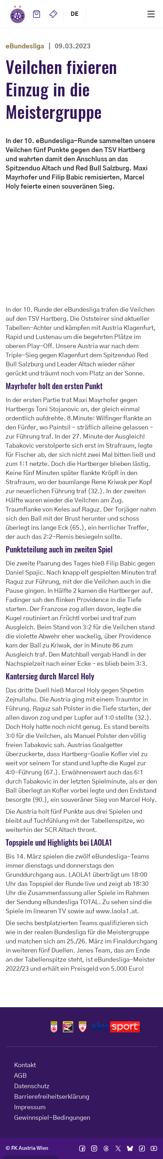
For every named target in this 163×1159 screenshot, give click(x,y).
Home (17, 14)
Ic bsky (129, 1148)
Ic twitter (118, 1148)
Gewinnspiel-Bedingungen (52, 1118)
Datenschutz (32, 1086)
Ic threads (106, 1148)
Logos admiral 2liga (83, 1026)
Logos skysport (115, 1026)
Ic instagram (94, 1148)
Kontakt (25, 1065)
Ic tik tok (141, 1148)
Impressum (30, 1107)
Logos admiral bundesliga (54, 1026)
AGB (20, 1076)
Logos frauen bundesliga (68, 1026)
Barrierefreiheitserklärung (51, 1097)
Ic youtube (153, 1148)
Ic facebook (82, 1148)
